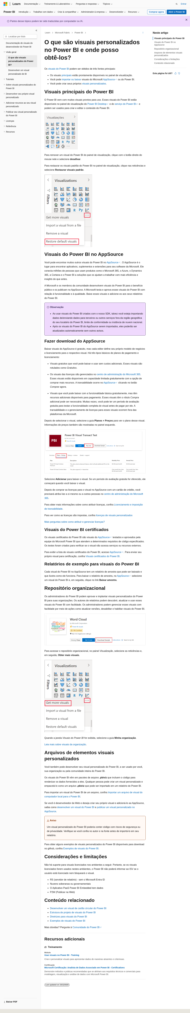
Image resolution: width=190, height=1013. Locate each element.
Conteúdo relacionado (164, 63)
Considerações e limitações (167, 59)
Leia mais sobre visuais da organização (65, 744)
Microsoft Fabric (62, 32)
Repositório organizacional (166, 49)
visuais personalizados (94, 83)
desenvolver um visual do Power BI (75, 807)
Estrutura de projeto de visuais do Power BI (73, 912)
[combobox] (20, 36)
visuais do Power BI (58, 69)
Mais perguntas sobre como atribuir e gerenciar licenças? (74, 522)
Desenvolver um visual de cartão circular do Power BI (78, 908)
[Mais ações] (143, 32)
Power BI (79, 32)
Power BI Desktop (96, 104)
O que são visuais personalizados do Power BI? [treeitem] (20, 61)
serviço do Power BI (125, 104)
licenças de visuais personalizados (114, 515)
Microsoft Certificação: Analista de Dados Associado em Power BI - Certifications (84, 967)
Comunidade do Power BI (85, 927)
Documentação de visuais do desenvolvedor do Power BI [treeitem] (19, 45)
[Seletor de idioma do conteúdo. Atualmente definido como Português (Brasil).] (15, 1008)
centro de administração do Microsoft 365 (118, 374)
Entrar (183, 4)
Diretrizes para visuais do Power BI (68, 916)
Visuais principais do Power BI (169, 38)
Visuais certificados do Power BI (102, 556)
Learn (47, 32)
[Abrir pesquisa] (177, 4)
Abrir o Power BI (176, 12)
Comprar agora (156, 12)
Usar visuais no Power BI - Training (61, 955)
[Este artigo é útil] (175, 73)
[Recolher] (36, 30)
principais (67, 75)
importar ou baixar (71, 79)
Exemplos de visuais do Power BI (80, 848)
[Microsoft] (5, 4)
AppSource (109, 79)
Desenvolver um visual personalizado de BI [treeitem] (18, 72)
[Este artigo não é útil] (179, 73)
